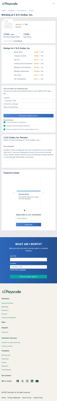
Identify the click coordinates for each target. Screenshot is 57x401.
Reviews (18, 27)
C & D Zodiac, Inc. (22, 10)
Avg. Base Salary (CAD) (11, 37)
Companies (11, 10)
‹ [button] (14, 192)
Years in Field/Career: (10, 107)
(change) (15, 104)
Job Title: (13, 256)
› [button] (43, 192)
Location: (6, 98)
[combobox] (28, 100)
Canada (3, 10)
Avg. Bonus (27, 37)
